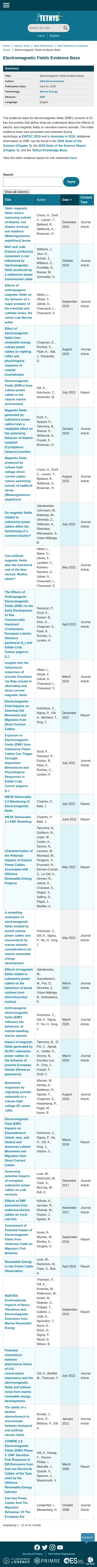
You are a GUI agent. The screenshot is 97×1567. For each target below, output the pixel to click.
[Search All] (49, 28)
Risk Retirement (43, 45)
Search (8, 174)
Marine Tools (22, 45)
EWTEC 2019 (31, 136)
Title (8, 199)
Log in (41, 35)
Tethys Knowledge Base (49, 150)
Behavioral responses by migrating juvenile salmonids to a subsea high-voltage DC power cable (18, 1096)
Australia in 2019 (63, 136)
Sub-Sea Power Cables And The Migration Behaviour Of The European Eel (17, 1507)
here (73, 158)
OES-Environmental (52, 81)
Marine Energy (49, 91)
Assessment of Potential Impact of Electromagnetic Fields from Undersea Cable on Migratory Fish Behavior (19, 1239)
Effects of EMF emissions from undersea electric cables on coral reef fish (17, 1210)
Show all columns (17, 192)
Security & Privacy (32, 1554)
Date (67, 199)
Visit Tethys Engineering (61, 1554)
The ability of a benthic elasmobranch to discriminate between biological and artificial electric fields (18, 1421)
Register (55, 35)
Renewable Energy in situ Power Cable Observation (19, 1266)
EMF (42, 97)
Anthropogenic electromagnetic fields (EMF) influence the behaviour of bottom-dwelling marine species (17, 1021)
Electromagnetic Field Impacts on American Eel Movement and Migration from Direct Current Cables (17, 715)
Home (6, 45)
